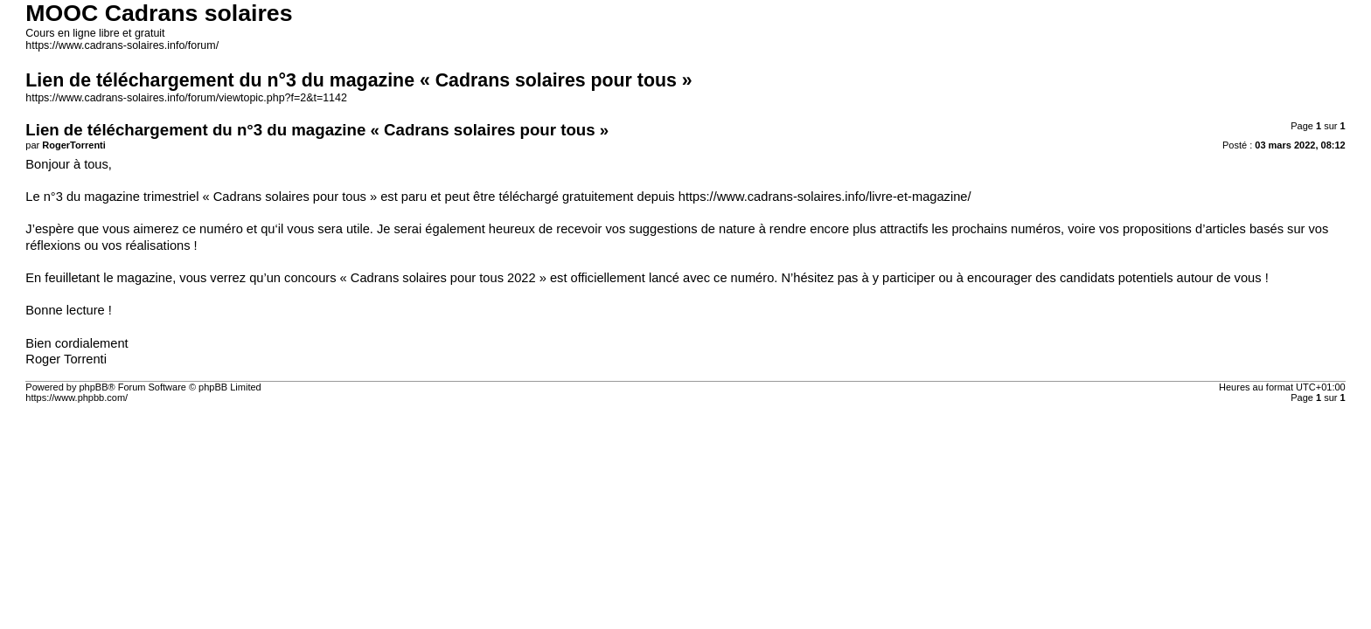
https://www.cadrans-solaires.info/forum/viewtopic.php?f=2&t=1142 (186, 98)
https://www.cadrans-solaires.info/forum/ (122, 45)
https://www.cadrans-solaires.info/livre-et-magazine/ (825, 197)
